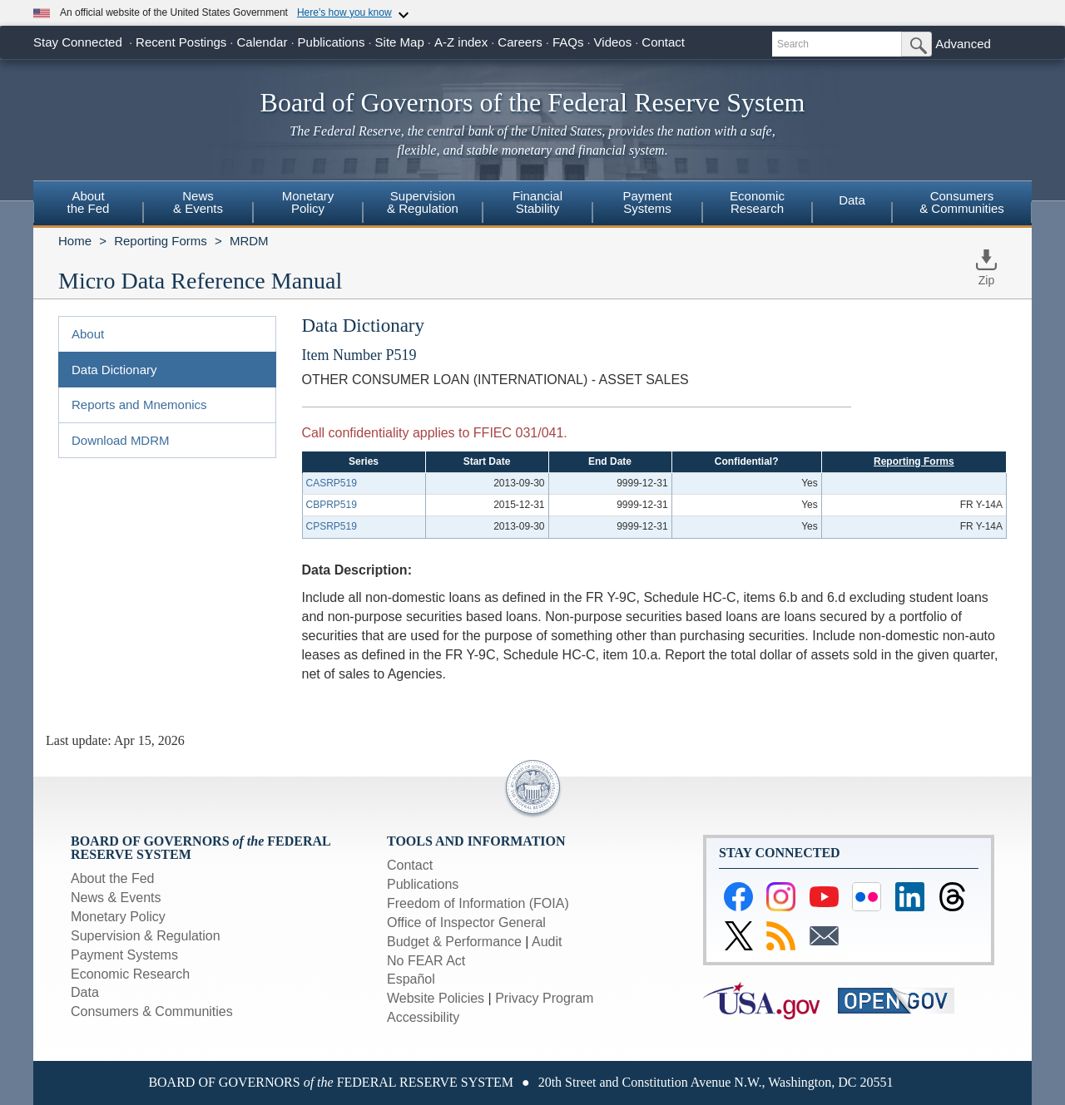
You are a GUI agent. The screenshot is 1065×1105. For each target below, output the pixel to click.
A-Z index (461, 42)
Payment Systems (124, 955)
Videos (613, 42)
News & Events (116, 897)
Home (75, 241)
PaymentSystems (646, 202)
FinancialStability (537, 202)
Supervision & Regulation (145, 936)
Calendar (262, 42)
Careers (520, 42)
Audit (547, 942)
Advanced (963, 44)
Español (411, 979)
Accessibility (423, 1017)
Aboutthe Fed (88, 202)
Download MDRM (121, 440)
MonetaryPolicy (308, 202)
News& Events (198, 202)
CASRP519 (331, 483)
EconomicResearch (757, 202)
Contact (663, 42)
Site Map (399, 42)
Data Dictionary (114, 370)
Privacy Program (544, 998)
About (88, 334)
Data (852, 200)
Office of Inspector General (466, 922)
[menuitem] (88, 204)
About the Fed (113, 878)
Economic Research (130, 974)
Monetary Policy (118, 917)
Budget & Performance (454, 942)
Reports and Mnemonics (139, 404)
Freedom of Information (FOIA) (478, 903)
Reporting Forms (160, 241)
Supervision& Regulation (422, 202)
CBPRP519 (331, 505)
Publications (331, 42)
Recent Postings (181, 42)
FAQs (568, 42)
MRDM (249, 241)
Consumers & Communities (961, 202)
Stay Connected (77, 42)
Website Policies (435, 998)
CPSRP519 (331, 526)
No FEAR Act (426, 961)
